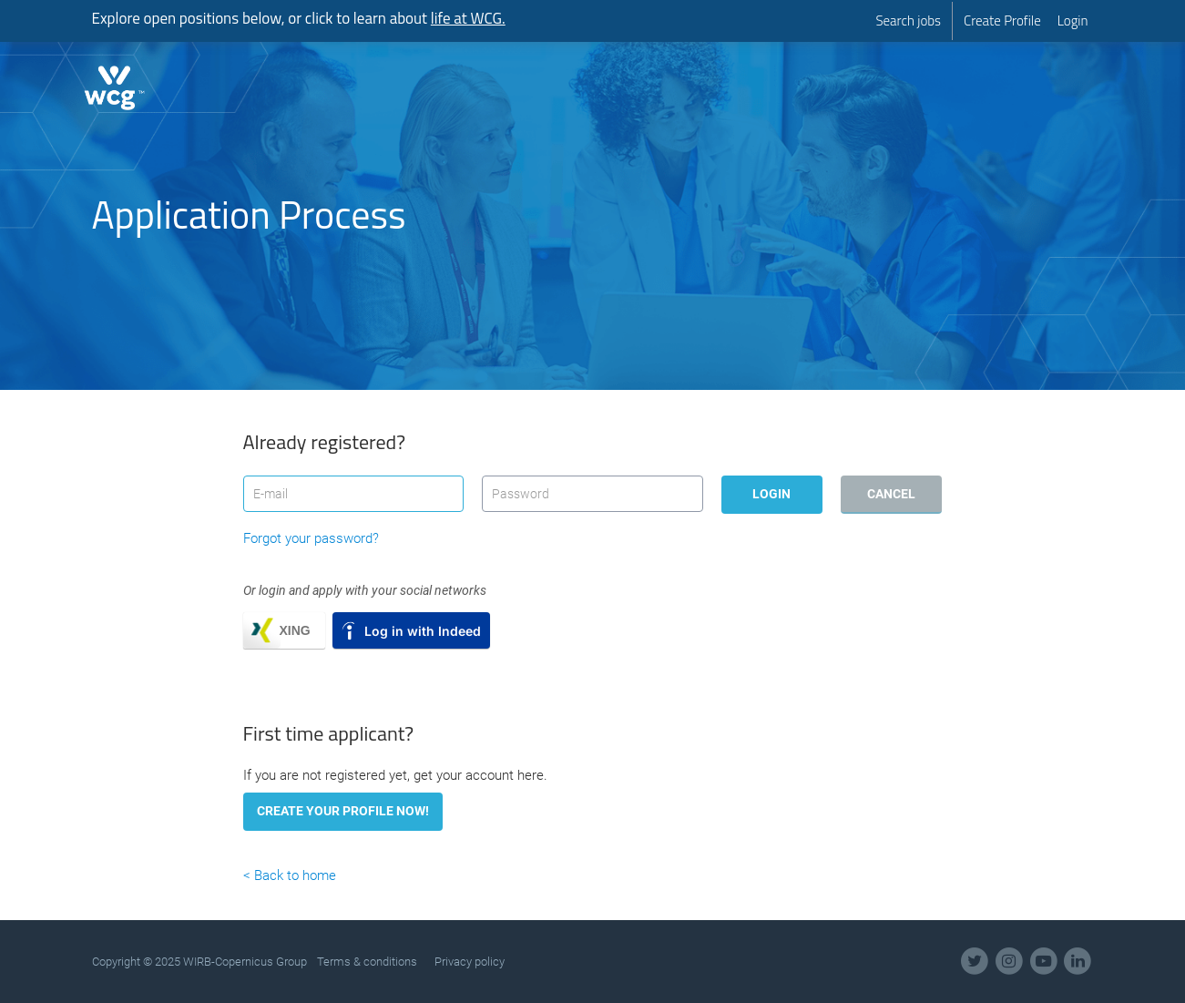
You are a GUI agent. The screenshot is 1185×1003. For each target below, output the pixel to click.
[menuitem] (908, 21)
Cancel (891, 493)
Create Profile (1002, 20)
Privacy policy (469, 961)
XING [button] (295, 630)
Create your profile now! (343, 810)
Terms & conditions (367, 961)
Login (1072, 20)
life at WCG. (468, 18)
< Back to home (289, 875)
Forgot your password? (311, 538)
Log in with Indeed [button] (422, 631)
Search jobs (908, 20)
